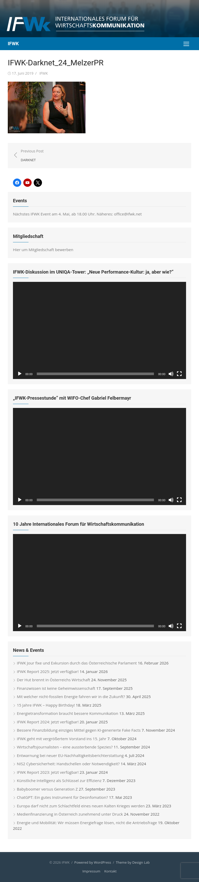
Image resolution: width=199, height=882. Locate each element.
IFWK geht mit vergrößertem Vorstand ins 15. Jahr (61, 738)
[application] (99, 330)
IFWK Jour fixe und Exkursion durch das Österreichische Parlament (77, 662)
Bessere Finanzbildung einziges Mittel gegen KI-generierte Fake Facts (79, 729)
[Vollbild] (179, 373)
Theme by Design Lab (133, 862)
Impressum (91, 871)
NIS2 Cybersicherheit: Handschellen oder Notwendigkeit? (68, 763)
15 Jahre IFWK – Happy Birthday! (46, 704)
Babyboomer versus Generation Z (47, 788)
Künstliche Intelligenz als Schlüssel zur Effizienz (59, 780)
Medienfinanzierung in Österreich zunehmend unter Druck (70, 813)
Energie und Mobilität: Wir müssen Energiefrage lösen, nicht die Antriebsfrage (87, 822)
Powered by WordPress (92, 862)
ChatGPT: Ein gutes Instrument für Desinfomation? (62, 797)
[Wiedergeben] (19, 373)
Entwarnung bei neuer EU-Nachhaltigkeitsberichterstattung (70, 755)
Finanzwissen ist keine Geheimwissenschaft (56, 688)
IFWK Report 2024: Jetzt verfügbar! (48, 721)
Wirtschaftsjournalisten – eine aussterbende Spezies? (65, 746)
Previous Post (32, 156)
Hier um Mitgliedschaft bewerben (43, 249)
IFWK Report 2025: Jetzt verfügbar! (48, 671)
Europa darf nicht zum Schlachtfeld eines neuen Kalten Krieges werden (81, 805)
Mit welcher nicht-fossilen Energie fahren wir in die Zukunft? (71, 696)
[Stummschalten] (171, 373)
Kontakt (110, 871)
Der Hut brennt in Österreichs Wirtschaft (53, 679)
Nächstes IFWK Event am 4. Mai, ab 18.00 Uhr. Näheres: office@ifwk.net (77, 213)
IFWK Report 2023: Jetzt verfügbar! (48, 772)
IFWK (13, 43)
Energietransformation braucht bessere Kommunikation (67, 713)
